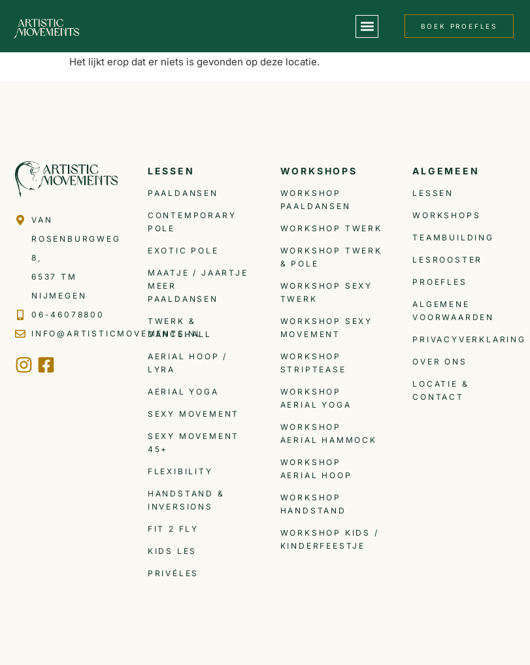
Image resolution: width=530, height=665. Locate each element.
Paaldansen (183, 193)
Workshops (446, 215)
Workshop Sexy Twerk (326, 292)
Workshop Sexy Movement (326, 327)
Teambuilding (453, 237)
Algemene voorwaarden (453, 310)
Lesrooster (447, 260)
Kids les (172, 551)
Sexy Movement (193, 414)
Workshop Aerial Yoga (316, 398)
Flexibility (180, 471)
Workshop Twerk (331, 228)
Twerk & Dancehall (180, 327)
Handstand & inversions (186, 500)
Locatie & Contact (440, 390)
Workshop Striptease (313, 362)
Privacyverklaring (463, 339)
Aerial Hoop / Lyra (187, 362)
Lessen (433, 193)
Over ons (439, 361)
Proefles (439, 282)
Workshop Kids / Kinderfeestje (329, 539)
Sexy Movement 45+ (193, 442)
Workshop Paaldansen (315, 199)
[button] (367, 26)
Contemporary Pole (192, 221)
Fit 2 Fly (173, 529)
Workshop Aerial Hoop (316, 468)
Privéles (173, 573)
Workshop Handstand (313, 504)
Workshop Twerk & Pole (331, 257)
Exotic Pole (183, 250)
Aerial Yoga (183, 392)
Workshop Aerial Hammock (328, 433)
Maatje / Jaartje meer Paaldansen (198, 286)
